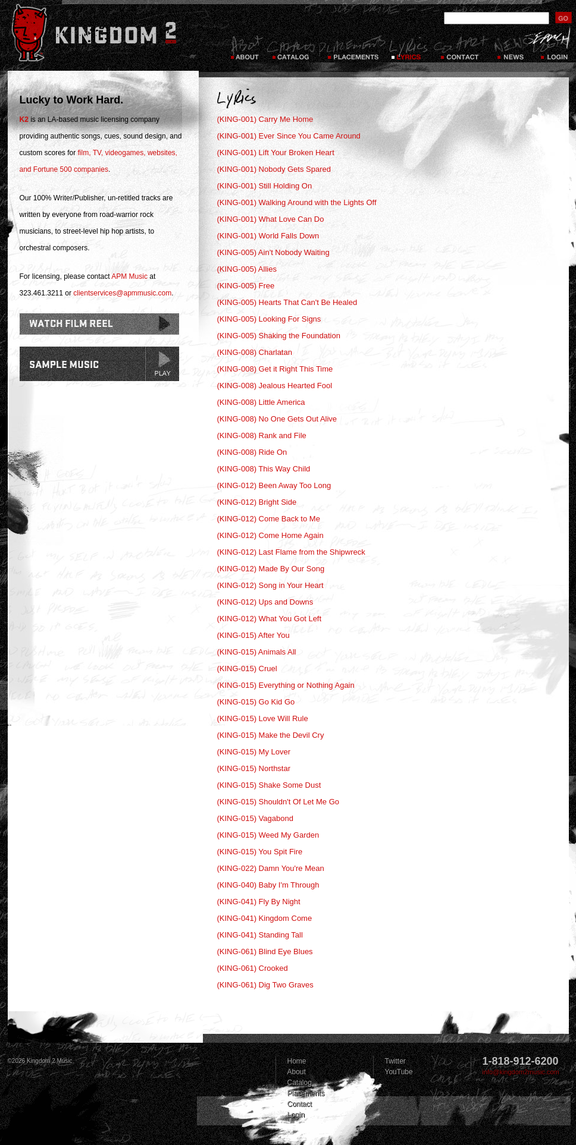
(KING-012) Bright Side (257, 502)
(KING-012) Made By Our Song (271, 568)
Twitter (395, 1061)
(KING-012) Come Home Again (270, 535)
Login (296, 1115)
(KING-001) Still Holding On (264, 185)
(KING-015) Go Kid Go (256, 701)
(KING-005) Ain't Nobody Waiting (273, 252)
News (510, 47)
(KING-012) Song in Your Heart (270, 585)
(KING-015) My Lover (254, 751)
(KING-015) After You (253, 635)
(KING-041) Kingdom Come (264, 918)
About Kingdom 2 (246, 47)
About (296, 1072)
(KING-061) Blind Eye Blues (265, 951)
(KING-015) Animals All (256, 651)
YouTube (399, 1072)
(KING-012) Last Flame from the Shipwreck (291, 552)
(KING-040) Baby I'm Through (268, 884)
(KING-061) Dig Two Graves (265, 984)
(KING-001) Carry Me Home (265, 119)
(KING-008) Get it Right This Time (275, 368)
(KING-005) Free (246, 285)
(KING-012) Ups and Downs (265, 601)
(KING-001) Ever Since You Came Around (289, 135)
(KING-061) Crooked (252, 968)
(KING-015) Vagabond (255, 818)
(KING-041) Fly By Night (258, 901)
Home (296, 1061)
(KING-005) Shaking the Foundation (278, 335)
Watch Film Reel (99, 324)
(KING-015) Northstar (254, 768)
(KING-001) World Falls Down (268, 235)
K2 (24, 119)
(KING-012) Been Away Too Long (274, 485)
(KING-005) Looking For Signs (269, 318)
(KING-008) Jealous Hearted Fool (275, 385)
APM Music (129, 276)
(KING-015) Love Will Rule (262, 718)
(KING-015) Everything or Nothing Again (286, 685)
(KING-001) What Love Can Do (270, 219)
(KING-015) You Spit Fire (260, 851)
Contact (461, 47)
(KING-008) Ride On (252, 452)
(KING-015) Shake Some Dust (269, 785)
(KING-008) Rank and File (261, 435)
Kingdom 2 (109, 32)
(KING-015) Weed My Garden (268, 835)
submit (563, 17)
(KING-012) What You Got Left (269, 618)
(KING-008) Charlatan (254, 352)
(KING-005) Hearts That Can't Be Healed (287, 302)
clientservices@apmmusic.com (122, 293)
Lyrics (409, 47)
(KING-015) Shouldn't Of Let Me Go (278, 801)
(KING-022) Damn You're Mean (270, 868)
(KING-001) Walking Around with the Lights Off (297, 202)
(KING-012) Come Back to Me (268, 518)
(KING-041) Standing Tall (260, 934)
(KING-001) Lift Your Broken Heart (275, 152)
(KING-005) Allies (247, 269)
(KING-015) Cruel (247, 668)
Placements (352, 47)
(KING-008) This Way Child (264, 468)
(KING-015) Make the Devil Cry (270, 735)
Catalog (290, 47)
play (162, 364)
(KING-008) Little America (261, 402)
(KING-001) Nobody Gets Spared (274, 169)
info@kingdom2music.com (521, 1071)
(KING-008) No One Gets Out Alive (277, 418)
